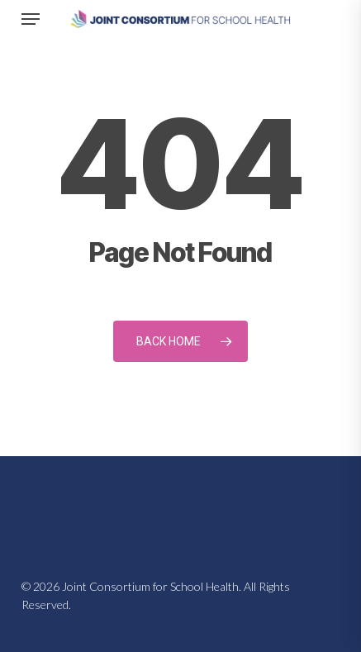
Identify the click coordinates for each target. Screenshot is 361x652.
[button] (30, 19)
